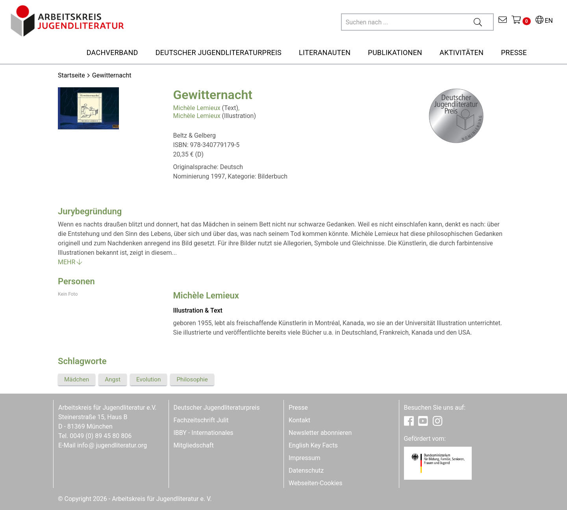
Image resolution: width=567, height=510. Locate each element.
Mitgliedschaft (194, 445)
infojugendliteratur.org (112, 445)
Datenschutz (306, 470)
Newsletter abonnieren (320, 432)
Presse (298, 407)
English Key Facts (313, 445)
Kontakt (299, 420)
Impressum (305, 458)
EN (544, 20)
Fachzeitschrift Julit (201, 420)
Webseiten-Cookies (315, 483)
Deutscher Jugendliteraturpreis (217, 407)
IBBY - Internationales (203, 432)
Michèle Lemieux (196, 108)
